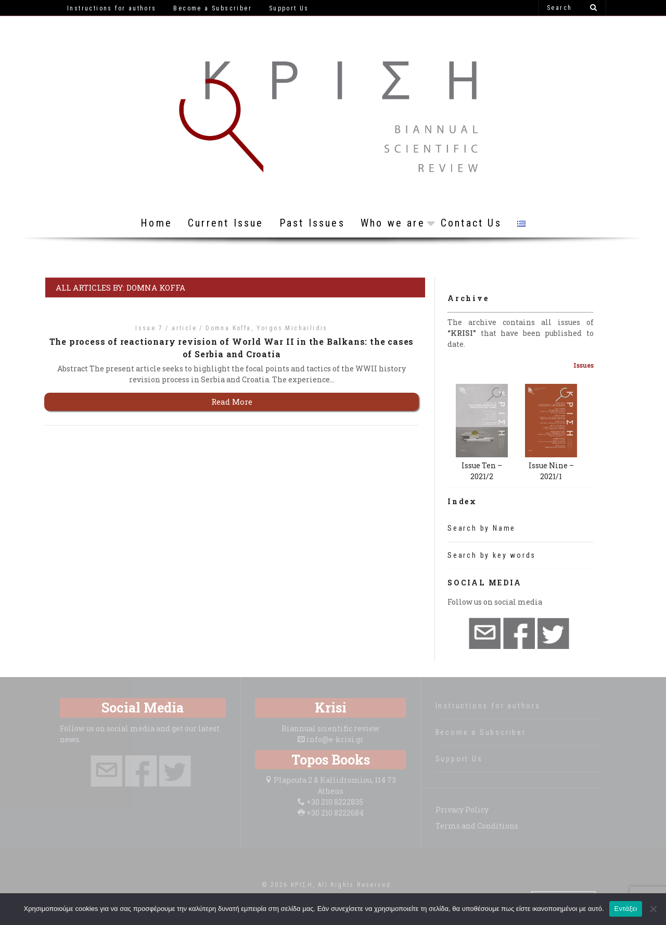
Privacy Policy (462, 810)
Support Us (459, 759)
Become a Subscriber (481, 732)
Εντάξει (625, 909)
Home (156, 223)
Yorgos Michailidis (292, 328)
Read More (231, 401)
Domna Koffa (228, 328)
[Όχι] (653, 909)
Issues (583, 365)
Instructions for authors (488, 706)
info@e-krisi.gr (335, 739)
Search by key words (491, 555)
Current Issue (226, 223)
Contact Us (471, 223)
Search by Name (481, 528)
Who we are (393, 223)
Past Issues (312, 223)
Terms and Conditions (477, 826)
